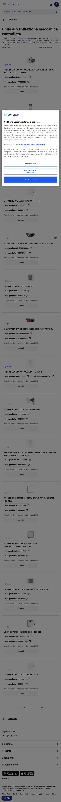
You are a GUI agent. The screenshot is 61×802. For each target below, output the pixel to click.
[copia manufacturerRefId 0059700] (16, 556)
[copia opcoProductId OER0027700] (17, 163)
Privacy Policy (6, 794)
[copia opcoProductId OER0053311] (17, 679)
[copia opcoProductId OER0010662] (17, 120)
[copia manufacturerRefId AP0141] (43, 376)
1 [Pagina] (18, 708)
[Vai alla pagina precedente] (4, 20)
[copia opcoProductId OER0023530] (17, 414)
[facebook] (4, 736)
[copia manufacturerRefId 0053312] (16, 210)
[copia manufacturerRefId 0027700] (16, 167)
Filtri (6, 798)
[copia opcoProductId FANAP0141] (17, 376)
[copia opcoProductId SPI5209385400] (18, 333)
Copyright (40, 794)
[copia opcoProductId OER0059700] (17, 551)
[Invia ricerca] (56, 12)
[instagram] (8, 736)
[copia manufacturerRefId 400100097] (17, 465)
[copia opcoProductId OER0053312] (17, 205)
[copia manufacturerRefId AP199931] (17, 82)
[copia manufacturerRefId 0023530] (16, 419)
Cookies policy (17, 794)
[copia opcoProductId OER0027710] (17, 291)
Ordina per (42, 47)
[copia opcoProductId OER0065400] (17, 505)
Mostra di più (7, 45)
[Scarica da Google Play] (10, 773)
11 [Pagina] (42, 708)
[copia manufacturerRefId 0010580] (16, 599)
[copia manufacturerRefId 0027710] (16, 296)
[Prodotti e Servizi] (4, 4)
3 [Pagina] (30, 708)
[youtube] (15, 736)
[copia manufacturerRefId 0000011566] (18, 641)
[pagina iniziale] (13, 4)
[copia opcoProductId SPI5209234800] (18, 248)
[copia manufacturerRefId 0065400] (16, 510)
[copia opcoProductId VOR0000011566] (19, 636)
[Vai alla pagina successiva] (48, 708)
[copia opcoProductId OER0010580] (17, 594)
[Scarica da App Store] (27, 773)
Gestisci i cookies (30, 794)
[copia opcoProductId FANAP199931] (18, 77)
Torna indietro (12, 20)
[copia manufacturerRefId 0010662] (16, 125)
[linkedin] (12, 736)
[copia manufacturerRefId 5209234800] (18, 253)
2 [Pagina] (24, 708)
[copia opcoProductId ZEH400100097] (18, 460)
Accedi (21, 92)
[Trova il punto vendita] (51, 4)
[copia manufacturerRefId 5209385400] (18, 338)
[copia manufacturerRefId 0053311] (16, 684)
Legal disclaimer (51, 794)
